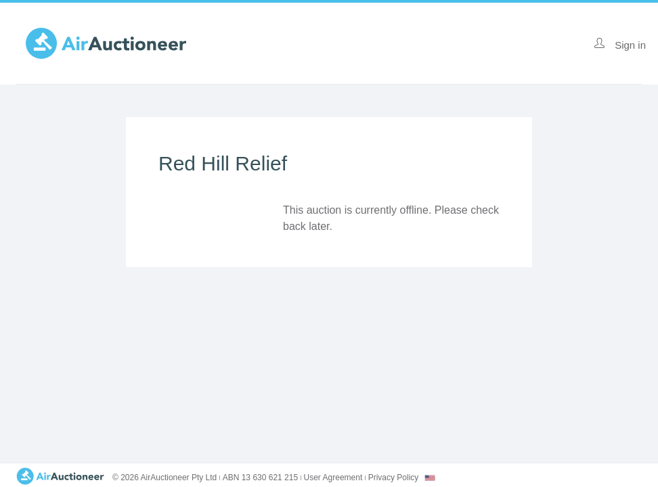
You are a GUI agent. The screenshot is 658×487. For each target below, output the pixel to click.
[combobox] (430, 478)
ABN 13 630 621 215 (260, 477)
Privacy (393, 477)
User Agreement (333, 477)
